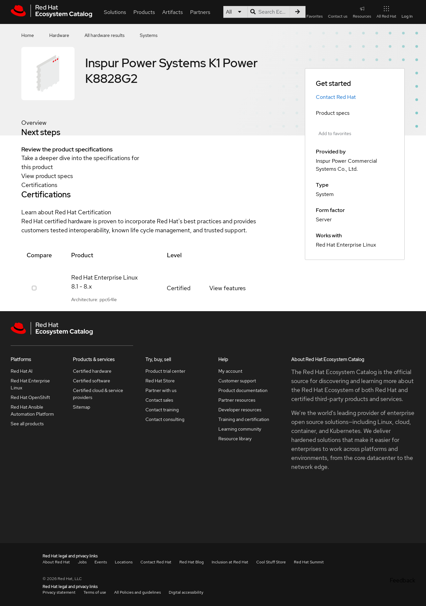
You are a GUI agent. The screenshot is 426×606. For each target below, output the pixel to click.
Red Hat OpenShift (30, 397)
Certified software (91, 381)
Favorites (315, 16)
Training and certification (243, 419)
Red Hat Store (160, 381)
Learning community (239, 429)
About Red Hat (56, 562)
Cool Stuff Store (271, 562)
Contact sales (159, 400)
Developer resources (239, 410)
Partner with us (160, 390)
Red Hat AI (22, 371)
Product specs (332, 112)
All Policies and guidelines (137, 592)
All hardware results (104, 35)
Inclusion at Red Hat (230, 562)
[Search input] (269, 12)
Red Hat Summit (309, 562)
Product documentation (243, 390)
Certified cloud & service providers (98, 393)
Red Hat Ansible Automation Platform (32, 410)
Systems (148, 35)
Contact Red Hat (336, 97)
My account (230, 371)
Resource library (235, 439)
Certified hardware (92, 371)
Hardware (59, 35)
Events (101, 562)
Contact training (162, 410)
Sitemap (81, 407)
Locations (123, 562)
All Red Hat (386, 12)
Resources (362, 12)
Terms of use (95, 592)
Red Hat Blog (191, 562)
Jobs (82, 562)
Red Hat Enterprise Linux (30, 384)
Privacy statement (59, 592)
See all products (27, 424)
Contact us (337, 16)
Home (27, 35)
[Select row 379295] (34, 288)
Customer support (237, 381)
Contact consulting (164, 419)
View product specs (47, 176)
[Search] (298, 12)
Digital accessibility (186, 592)
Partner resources (236, 400)
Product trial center (165, 371)
